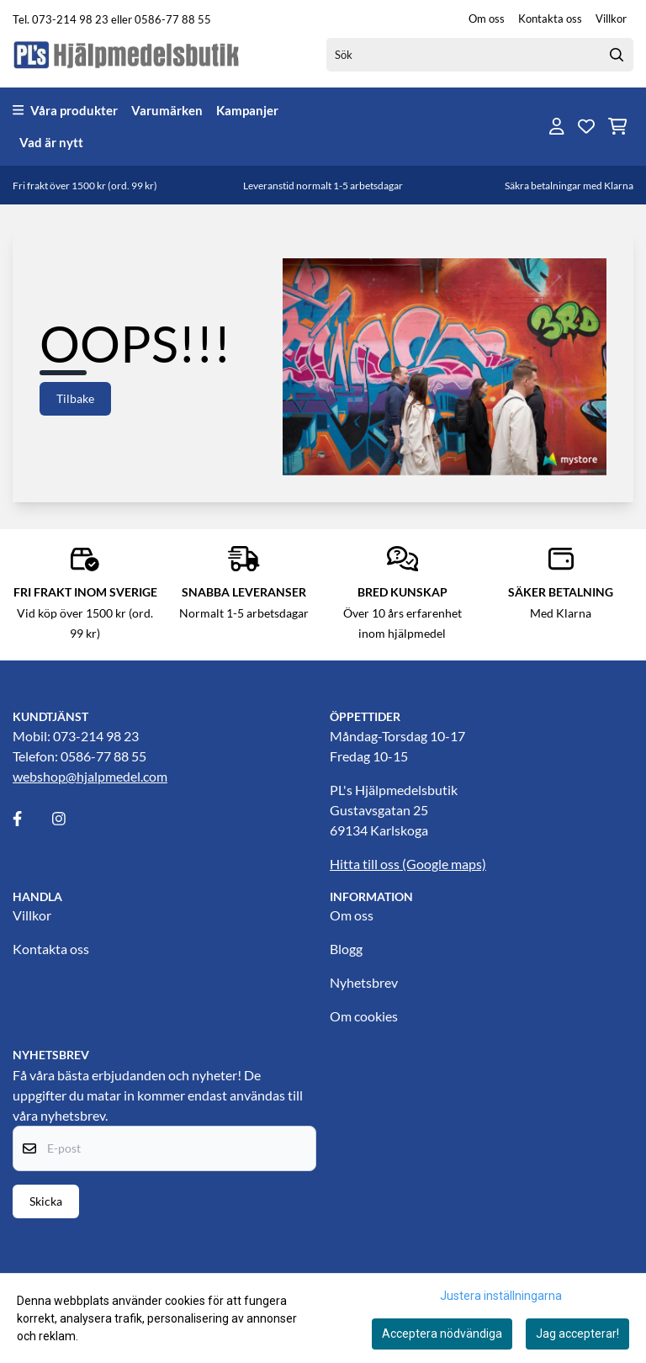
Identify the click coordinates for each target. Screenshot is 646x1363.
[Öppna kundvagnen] (617, 126)
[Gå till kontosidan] (557, 126)
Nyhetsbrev (364, 982)
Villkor (611, 18)
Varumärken (167, 110)
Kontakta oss (550, 18)
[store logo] (127, 54)
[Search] (616, 55)
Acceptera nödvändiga (442, 1333)
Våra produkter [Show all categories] (65, 110)
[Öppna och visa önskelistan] (586, 126)
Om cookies (364, 1016)
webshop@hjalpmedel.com (90, 776)
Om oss (487, 18)
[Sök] (479, 55)
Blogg (346, 949)
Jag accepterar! (577, 1333)
